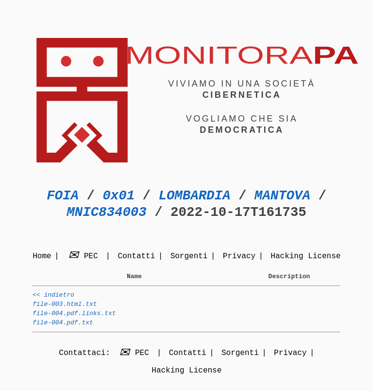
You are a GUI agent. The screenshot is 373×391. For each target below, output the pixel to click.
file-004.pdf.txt (63, 329)
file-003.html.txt (65, 308)
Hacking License (305, 256)
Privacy (239, 256)
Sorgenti (189, 256)
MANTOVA (282, 196)
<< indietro (53, 297)
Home (42, 256)
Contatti (136, 256)
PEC (84, 256)
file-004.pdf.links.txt (74, 319)
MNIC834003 (106, 212)
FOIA (63, 196)
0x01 (118, 196)
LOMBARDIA (194, 196)
